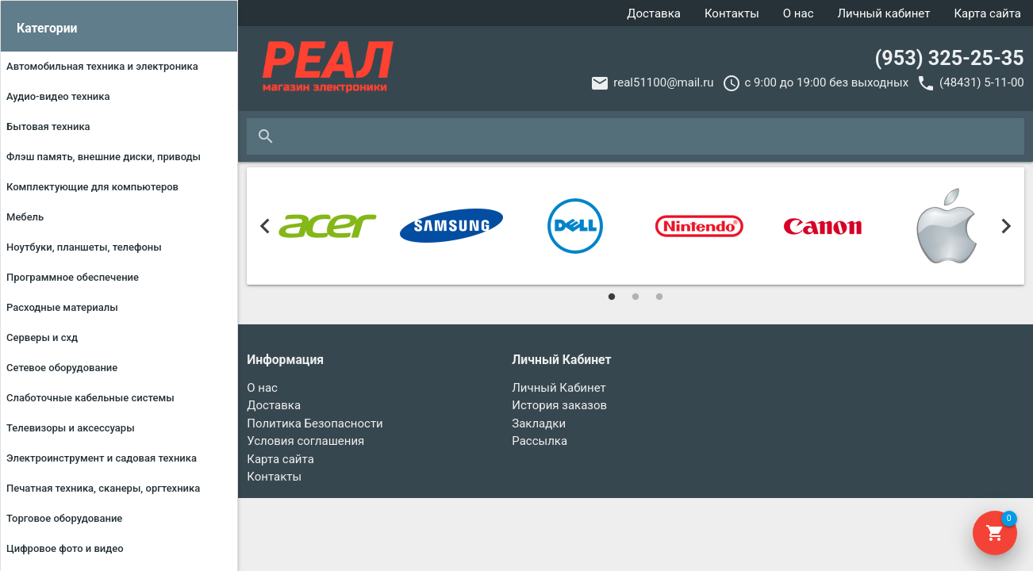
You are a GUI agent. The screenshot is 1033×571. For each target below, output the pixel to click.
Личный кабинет (884, 13)
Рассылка (539, 441)
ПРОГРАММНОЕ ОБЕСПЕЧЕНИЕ (72, 277)
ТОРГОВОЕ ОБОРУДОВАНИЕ (64, 518)
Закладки (539, 423)
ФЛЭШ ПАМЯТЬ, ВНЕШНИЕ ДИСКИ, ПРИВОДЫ (103, 157)
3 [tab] (659, 297)
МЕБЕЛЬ (25, 217)
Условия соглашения (305, 441)
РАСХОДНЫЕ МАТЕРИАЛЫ (62, 307)
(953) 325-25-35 (948, 58)
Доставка (654, 13)
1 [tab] (612, 297)
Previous (264, 226)
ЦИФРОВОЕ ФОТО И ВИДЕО (65, 548)
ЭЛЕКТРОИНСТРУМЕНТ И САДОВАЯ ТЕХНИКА (101, 458)
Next (1006, 226)
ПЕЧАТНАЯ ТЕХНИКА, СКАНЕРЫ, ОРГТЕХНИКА (103, 488)
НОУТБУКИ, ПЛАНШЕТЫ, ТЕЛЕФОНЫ (84, 247)
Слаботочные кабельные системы (90, 398)
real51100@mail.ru (663, 82)
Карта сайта (987, 13)
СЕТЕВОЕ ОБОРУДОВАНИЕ (61, 368)
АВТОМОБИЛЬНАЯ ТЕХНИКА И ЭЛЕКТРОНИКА (102, 66)
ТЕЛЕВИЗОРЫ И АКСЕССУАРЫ (70, 428)
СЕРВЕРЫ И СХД (42, 337)
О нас (798, 13)
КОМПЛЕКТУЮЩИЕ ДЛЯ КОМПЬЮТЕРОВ (92, 187)
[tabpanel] (328, 226)
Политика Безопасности (315, 423)
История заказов (559, 405)
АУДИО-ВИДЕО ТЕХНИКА (58, 96)
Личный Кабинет (558, 388)
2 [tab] (635, 297)
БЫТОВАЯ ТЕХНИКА (48, 126)
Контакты (732, 13)
